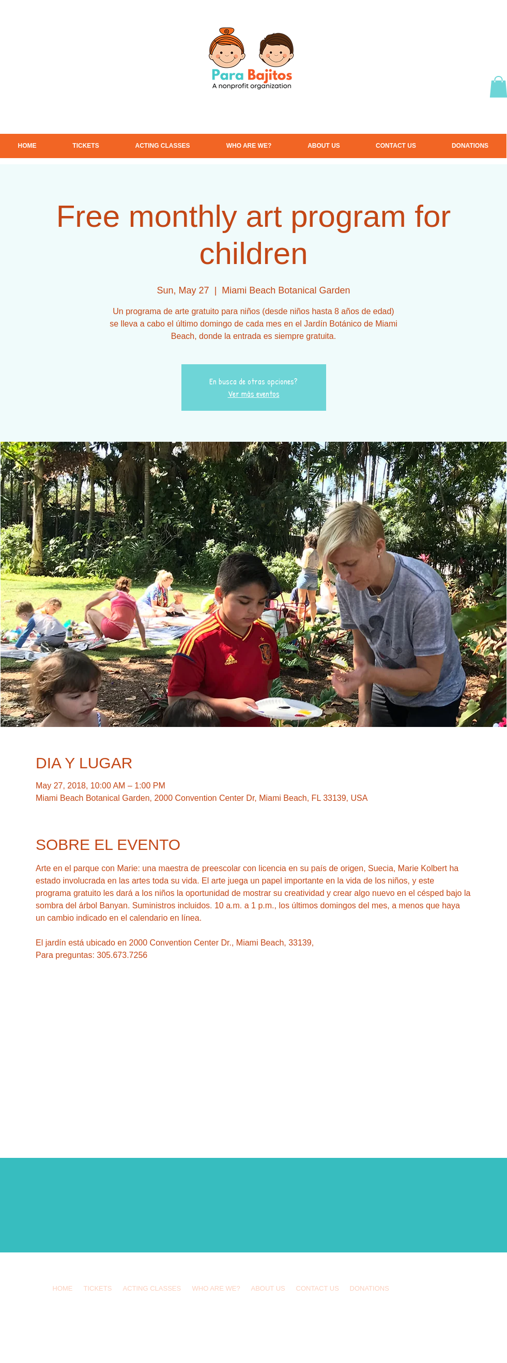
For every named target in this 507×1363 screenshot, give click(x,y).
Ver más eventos (254, 393)
